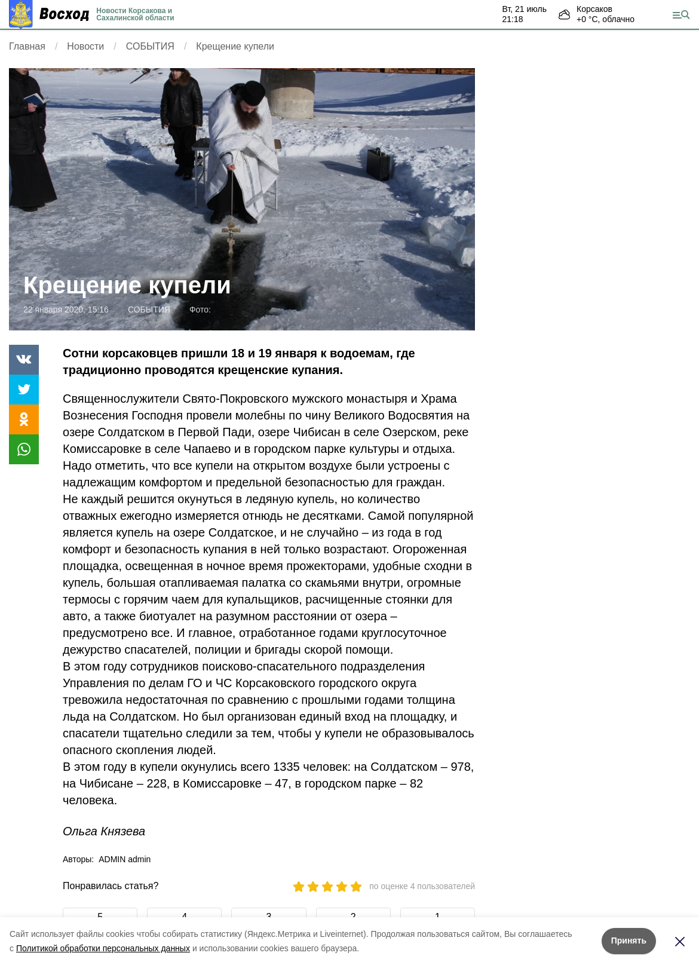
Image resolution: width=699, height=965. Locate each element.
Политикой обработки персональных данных (103, 948)
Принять (628, 940)
